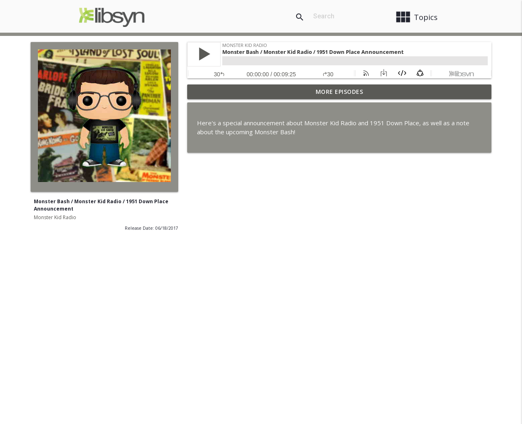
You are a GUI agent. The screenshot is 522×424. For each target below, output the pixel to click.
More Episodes (339, 91)
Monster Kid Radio (55, 217)
